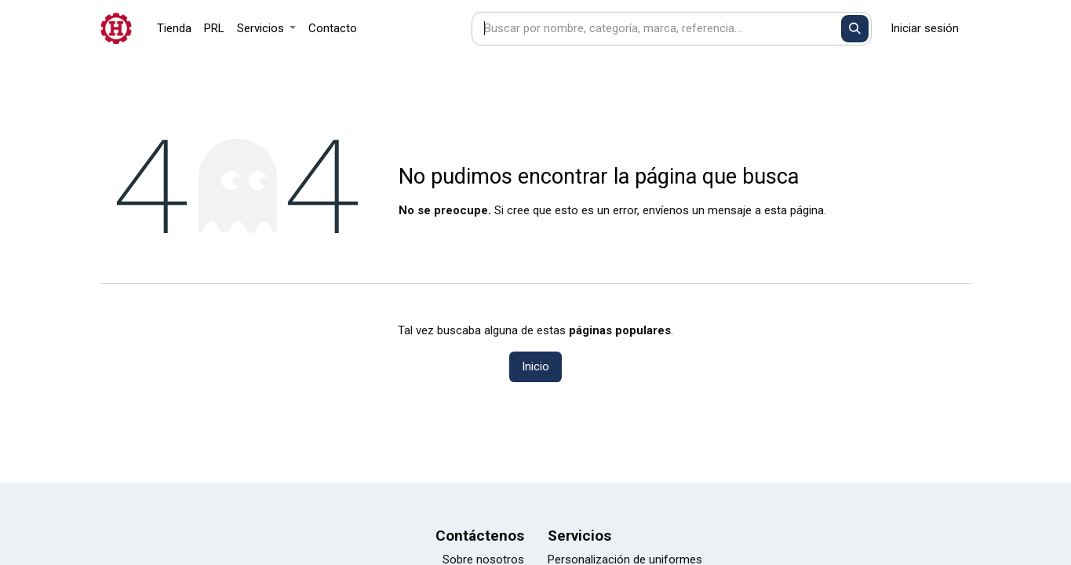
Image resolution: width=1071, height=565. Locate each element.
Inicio (535, 366)
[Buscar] (855, 28)
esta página (794, 210)
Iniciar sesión (925, 28)
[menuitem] (174, 28)
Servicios (579, 536)
